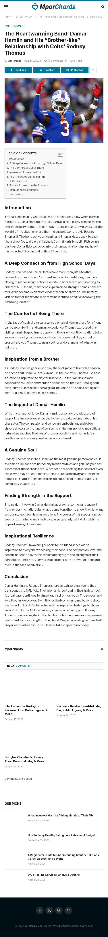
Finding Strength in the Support (28, 185)
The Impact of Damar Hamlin (27, 176)
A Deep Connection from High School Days (35, 163)
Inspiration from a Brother (25, 172)
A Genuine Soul (18, 181)
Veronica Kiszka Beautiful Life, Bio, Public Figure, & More (78, 708)
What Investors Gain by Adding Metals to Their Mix (60, 815)
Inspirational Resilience (23, 190)
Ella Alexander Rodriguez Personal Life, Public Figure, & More (26, 710)
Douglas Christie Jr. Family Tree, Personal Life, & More (24, 759)
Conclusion (16, 194)
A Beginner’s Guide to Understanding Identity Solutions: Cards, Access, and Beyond (64, 856)
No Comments (53, 60)
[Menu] (6, 7)
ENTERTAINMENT (15, 26)
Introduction (16, 159)
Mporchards (14, 60)
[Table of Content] (60, 154)
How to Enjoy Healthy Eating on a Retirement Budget (61, 835)
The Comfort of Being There (26, 167)
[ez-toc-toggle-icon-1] (58, 154)
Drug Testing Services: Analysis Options (54, 874)
